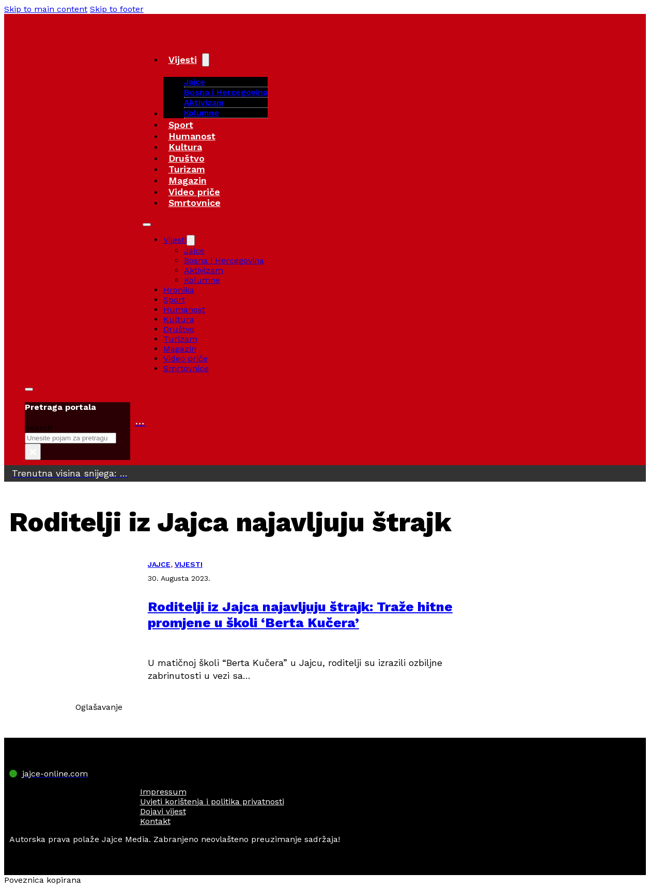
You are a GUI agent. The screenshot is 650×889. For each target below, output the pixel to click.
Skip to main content (45, 9)
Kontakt (155, 821)
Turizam (186, 169)
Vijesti (182, 59)
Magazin (187, 180)
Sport (180, 124)
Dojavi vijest (163, 811)
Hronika (178, 290)
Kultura (185, 146)
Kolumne (201, 113)
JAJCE (159, 564)
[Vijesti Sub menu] (205, 60)
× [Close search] (33, 451)
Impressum (163, 792)
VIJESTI (189, 564)
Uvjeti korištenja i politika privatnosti (212, 801)
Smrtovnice (194, 202)
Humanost (191, 136)
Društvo (186, 158)
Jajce (194, 251)
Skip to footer (117, 9)
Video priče (194, 191)
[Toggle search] (29, 389)
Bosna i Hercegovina (226, 92)
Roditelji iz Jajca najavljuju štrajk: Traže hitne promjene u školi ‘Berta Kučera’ (300, 614)
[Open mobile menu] (147, 224)
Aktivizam (204, 102)
